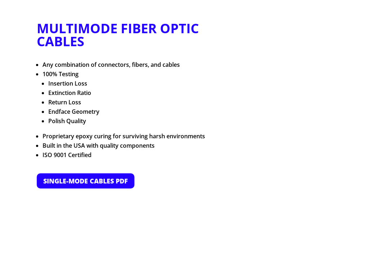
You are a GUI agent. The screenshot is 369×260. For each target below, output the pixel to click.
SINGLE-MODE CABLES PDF (85, 181)
